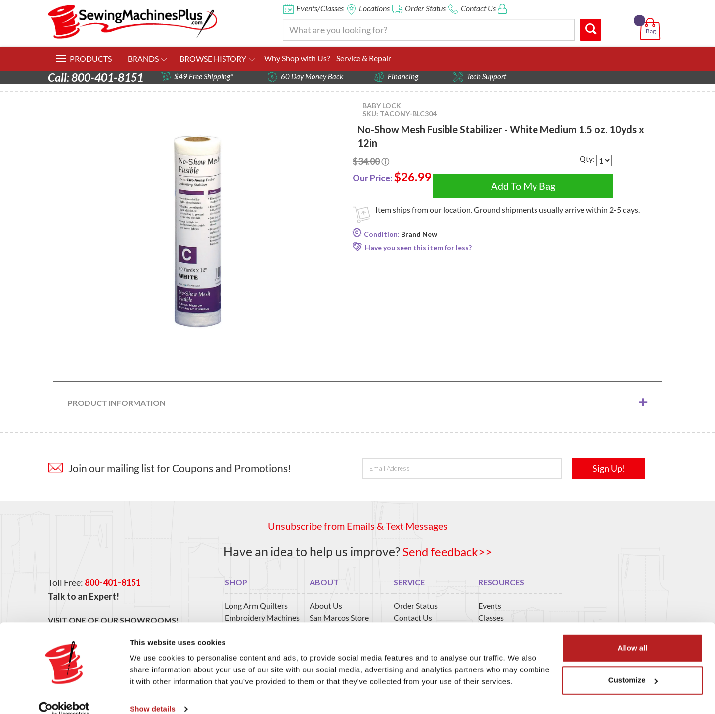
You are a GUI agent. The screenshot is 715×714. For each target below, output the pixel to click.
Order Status (425, 8)
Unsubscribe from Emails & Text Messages (357, 526)
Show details (153, 694)
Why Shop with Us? (297, 58)
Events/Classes (320, 8)
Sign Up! (608, 468)
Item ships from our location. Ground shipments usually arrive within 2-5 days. (507, 209)
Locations (374, 8)
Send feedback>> (447, 551)
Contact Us (478, 8)
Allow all (633, 633)
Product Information (117, 402)
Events (489, 605)
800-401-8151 (113, 582)
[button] (652, 17)
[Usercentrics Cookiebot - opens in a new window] (64, 694)
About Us (326, 605)
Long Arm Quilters (256, 605)
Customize (633, 666)
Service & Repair (363, 58)
